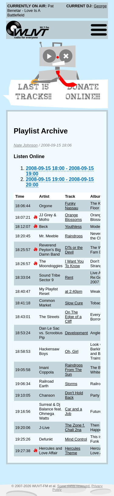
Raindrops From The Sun (74, 370)
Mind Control (76, 439)
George (100, 6)
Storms (71, 383)
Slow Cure (74, 303)
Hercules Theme (73, 450)
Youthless (73, 226)
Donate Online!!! (83, 91)
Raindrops (74, 236)
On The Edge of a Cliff (73, 317)
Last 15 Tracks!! (34, 91)
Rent (69, 277)
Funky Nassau (71, 205)
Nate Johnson (26, 145)
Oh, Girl (71, 351)
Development (76, 333)
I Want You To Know (74, 263)
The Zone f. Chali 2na (75, 427)
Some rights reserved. (73, 486)
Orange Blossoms (73, 217)
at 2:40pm (73, 291)
